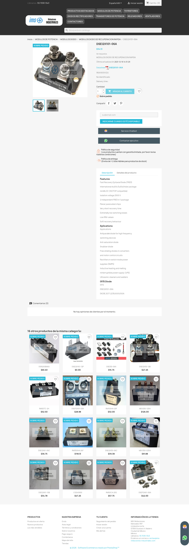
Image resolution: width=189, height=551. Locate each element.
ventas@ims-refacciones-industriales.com (145, 539)
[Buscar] (113, 30)
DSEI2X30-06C (111, 450)
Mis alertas (100, 531)
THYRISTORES (131, 11)
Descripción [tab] (107, 173)
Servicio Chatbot (129, 131)
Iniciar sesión (101, 524)
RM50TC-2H (44, 408)
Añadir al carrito (120, 91)
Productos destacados (81, 11)
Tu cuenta (101, 517)
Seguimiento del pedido (106, 521)
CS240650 (77, 492)
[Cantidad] (99, 91)
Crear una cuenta (103, 528)
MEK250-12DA (145, 408)
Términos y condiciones (72, 528)
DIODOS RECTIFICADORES (80, 16)
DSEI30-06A (111, 366)
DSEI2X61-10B (44, 492)
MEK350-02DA (145, 450)
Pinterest (121, 103)
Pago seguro (67, 534)
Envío (64, 521)
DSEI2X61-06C (44, 450)
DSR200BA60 (44, 366)
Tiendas (65, 543)
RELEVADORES (135, 16)
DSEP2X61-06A (145, 492)
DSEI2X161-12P (78, 366)
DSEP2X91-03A (78, 408)
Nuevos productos (35, 524)
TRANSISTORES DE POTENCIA (110, 16)
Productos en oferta (35, 521)
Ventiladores (152, 16)
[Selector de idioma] (115, 3)
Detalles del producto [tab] (127, 173)
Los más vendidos (34, 528)
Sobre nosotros (68, 531)
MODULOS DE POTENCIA (109, 11)
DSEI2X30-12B (145, 366)
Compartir (108, 103)
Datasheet (109, 67)
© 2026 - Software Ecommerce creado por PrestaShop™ (94, 548)
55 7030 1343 (43, 3)
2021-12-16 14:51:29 (122, 62)
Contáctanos (67, 537)
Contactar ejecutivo (129, 140)
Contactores (75, 21)
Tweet (114, 103)
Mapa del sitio (67, 540)
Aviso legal (66, 524)
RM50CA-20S (111, 492)
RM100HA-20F (111, 408)
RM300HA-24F (77, 450)
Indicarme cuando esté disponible (121, 121)
